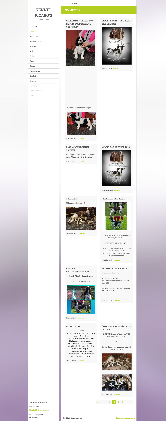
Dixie (32, 56)
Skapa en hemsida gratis (125, 418)
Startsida (33, 26)
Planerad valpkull (113, 198)
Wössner (33, 46)
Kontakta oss (35, 71)
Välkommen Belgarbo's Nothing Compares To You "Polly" (80, 23)
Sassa (32, 61)
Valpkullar (34, 36)
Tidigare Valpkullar (37, 41)
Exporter (33, 81)
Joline (32, 96)
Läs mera (81, 138)
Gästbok (33, 76)
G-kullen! (71, 198)
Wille (32, 51)
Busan (32, 66)
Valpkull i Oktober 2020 (116, 147)
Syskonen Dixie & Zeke (114, 268)
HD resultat (73, 326)
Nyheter (33, 31)
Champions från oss (37, 91)
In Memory (34, 86)
